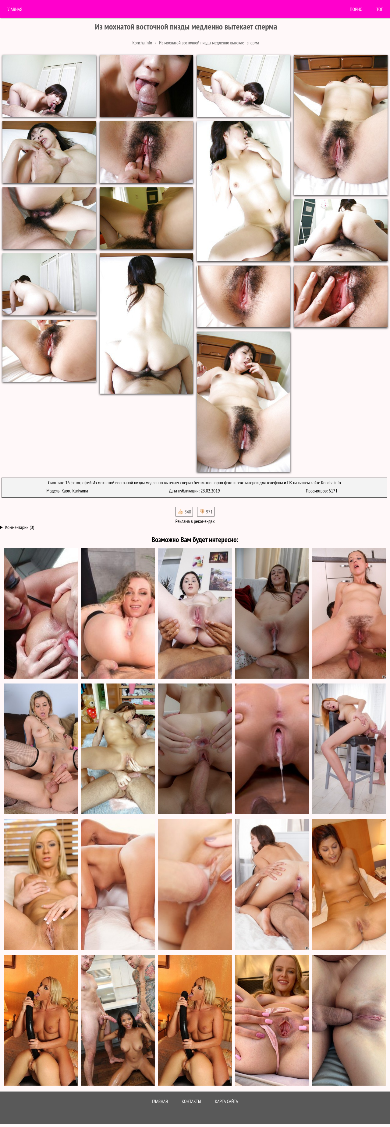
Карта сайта (226, 1101)
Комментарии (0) (19, 527)
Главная (14, 9)
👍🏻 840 (184, 512)
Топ (380, 9)
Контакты (191, 1101)
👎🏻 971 (206, 512)
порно (356, 9)
